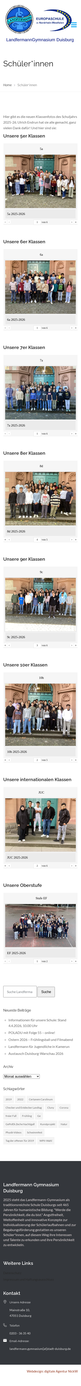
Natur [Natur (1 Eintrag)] (64, 1124)
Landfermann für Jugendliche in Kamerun (39, 1046)
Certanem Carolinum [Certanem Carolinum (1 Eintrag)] (41, 1099)
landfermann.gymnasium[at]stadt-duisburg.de (40, 1349)
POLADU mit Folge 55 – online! (31, 1032)
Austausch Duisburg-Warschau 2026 (35, 1053)
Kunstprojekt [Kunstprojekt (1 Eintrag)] (47, 1124)
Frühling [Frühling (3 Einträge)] (27, 1116)
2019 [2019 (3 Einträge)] (9, 1099)
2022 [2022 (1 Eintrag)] (20, 1099)
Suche (46, 992)
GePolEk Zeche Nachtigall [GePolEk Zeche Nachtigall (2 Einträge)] (20, 1124)
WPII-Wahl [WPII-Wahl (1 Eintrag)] (46, 1140)
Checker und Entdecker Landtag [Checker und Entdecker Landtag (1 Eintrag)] (24, 1107)
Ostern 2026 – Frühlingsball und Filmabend (40, 1039)
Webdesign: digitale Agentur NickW (52, 1371)
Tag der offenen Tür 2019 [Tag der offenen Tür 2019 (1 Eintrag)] (20, 1140)
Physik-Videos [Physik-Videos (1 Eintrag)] (13, 1132)
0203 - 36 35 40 (20, 1333)
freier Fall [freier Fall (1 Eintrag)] (11, 1116)
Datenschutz (12, 1273)
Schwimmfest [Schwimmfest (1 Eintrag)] (34, 1132)
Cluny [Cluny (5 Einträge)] (50, 1107)
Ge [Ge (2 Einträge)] (39, 1116)
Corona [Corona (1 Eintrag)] (64, 1107)
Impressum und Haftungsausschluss (28, 1279)
